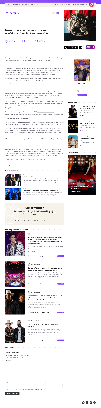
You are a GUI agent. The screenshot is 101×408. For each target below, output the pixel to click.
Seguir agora (83, 4)
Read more (84, 115)
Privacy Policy (89, 405)
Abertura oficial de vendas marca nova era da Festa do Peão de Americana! (88, 123)
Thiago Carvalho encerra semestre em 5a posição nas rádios (40, 190)
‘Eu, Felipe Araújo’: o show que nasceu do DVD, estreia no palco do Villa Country (87, 108)
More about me (81, 94)
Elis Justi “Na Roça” (28, 176)
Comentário (8, 360)
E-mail (26, 382)
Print (8, 165)
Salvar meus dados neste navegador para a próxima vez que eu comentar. (24, 389)
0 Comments (42, 41)
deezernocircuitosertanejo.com (45, 112)
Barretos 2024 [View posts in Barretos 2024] (60, 256)
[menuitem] (9, 4)
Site (45, 382)
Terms (94, 405)
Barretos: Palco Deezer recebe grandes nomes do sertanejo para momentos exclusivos (45, 269)
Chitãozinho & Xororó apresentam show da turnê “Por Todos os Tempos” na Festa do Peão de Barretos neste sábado (45, 298)
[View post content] (80, 32)
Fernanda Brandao (13, 41)
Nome (7, 382)
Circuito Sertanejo (20, 153)
